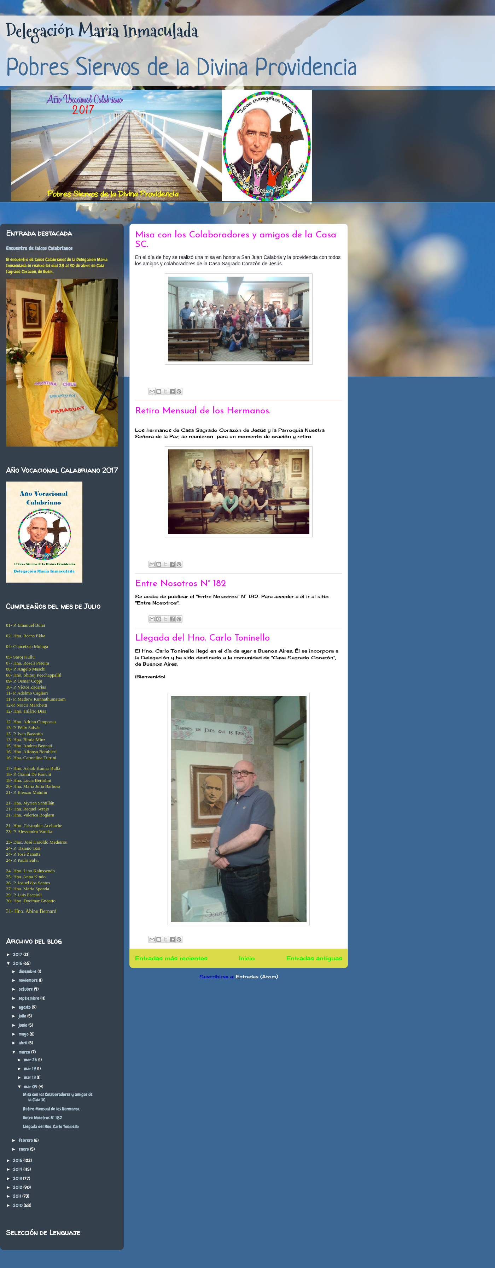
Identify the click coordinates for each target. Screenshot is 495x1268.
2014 (18, 1169)
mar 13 (30, 1077)
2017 (18, 954)
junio (23, 1025)
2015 (18, 1160)
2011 (17, 1196)
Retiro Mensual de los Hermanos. (202, 411)
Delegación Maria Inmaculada (102, 31)
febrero (26, 1140)
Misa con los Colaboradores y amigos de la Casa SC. (58, 1097)
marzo (25, 1052)
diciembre (28, 971)
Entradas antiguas (314, 958)
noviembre (29, 980)
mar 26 (31, 1060)
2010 (18, 1205)
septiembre (29, 998)
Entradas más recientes (171, 958)
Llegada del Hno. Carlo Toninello (202, 638)
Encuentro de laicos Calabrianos (39, 248)
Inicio (247, 958)
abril (23, 1043)
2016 (18, 963)
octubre (26, 989)
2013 (18, 1178)
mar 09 (31, 1087)
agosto (25, 1007)
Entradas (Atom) (257, 976)
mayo (24, 1034)
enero (24, 1149)
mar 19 (30, 1069)
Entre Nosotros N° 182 (180, 584)
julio (23, 1016)
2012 (18, 1187)
